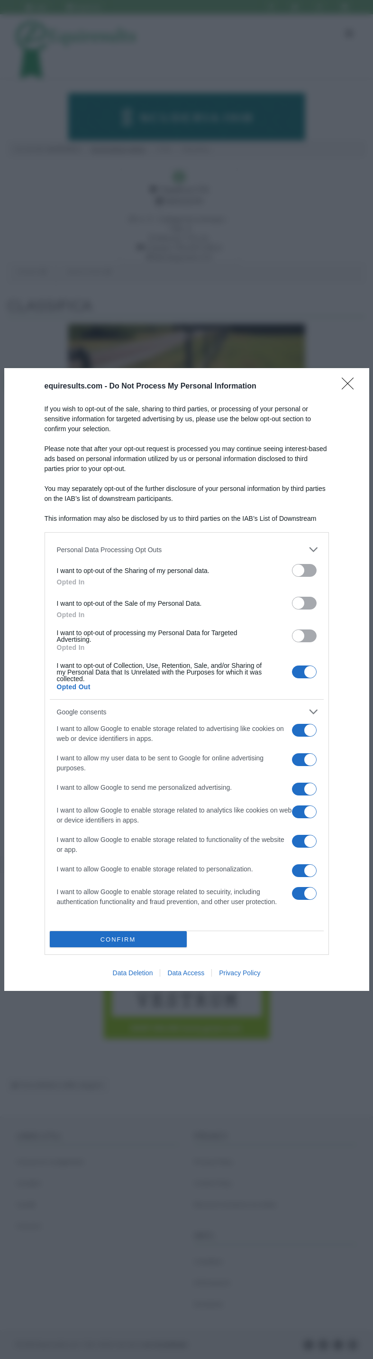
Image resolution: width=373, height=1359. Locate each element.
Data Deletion (133, 973)
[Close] (351, 387)
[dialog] (186, 679)
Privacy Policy (239, 973)
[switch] (304, 570)
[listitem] (187, 550)
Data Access (185, 973)
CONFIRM (118, 939)
